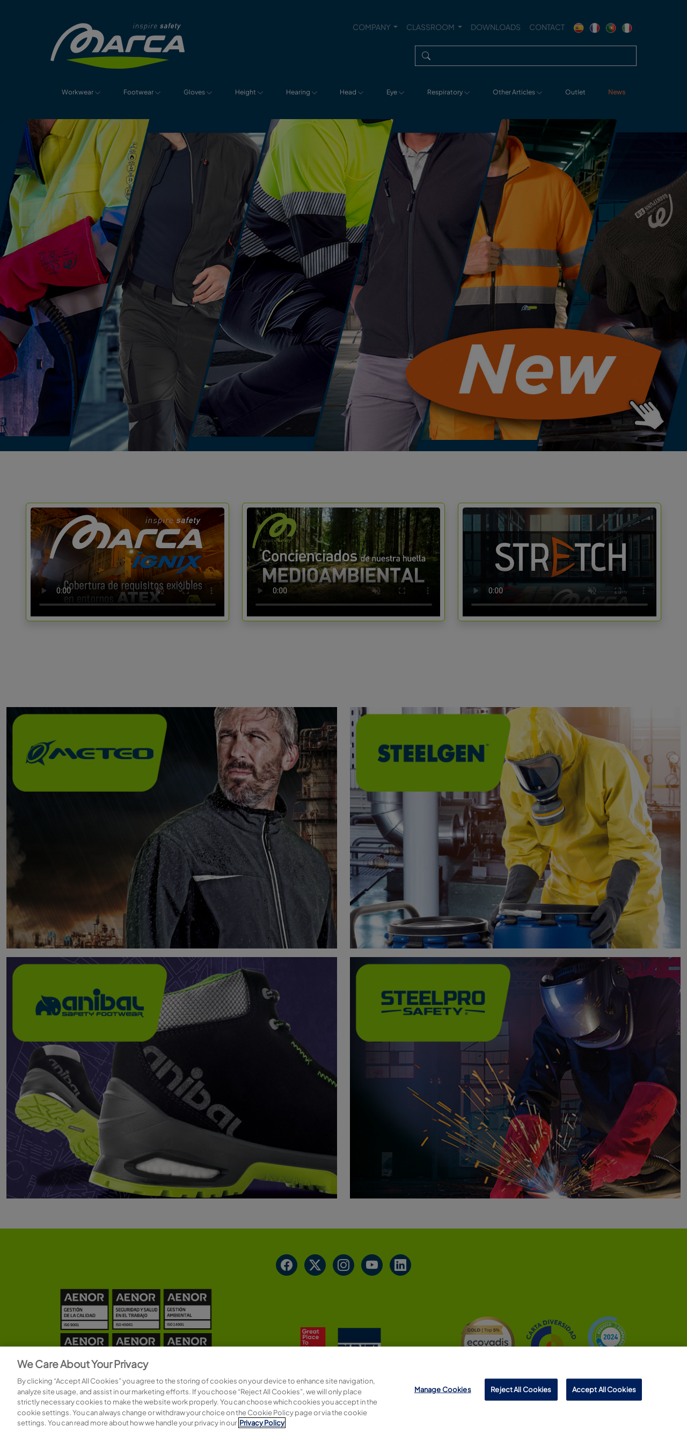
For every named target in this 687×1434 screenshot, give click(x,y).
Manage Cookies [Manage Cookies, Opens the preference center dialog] (442, 1389)
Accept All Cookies (604, 1389)
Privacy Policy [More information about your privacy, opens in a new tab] (261, 1422)
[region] (343, 1390)
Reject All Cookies (521, 1389)
